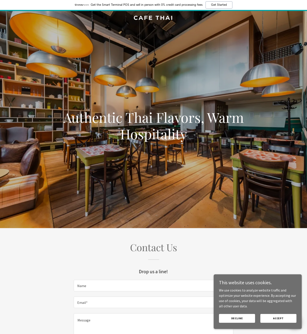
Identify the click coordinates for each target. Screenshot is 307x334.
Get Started (219, 4)
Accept (278, 318)
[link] (153, 18)
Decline (237, 318)
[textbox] (153, 285)
